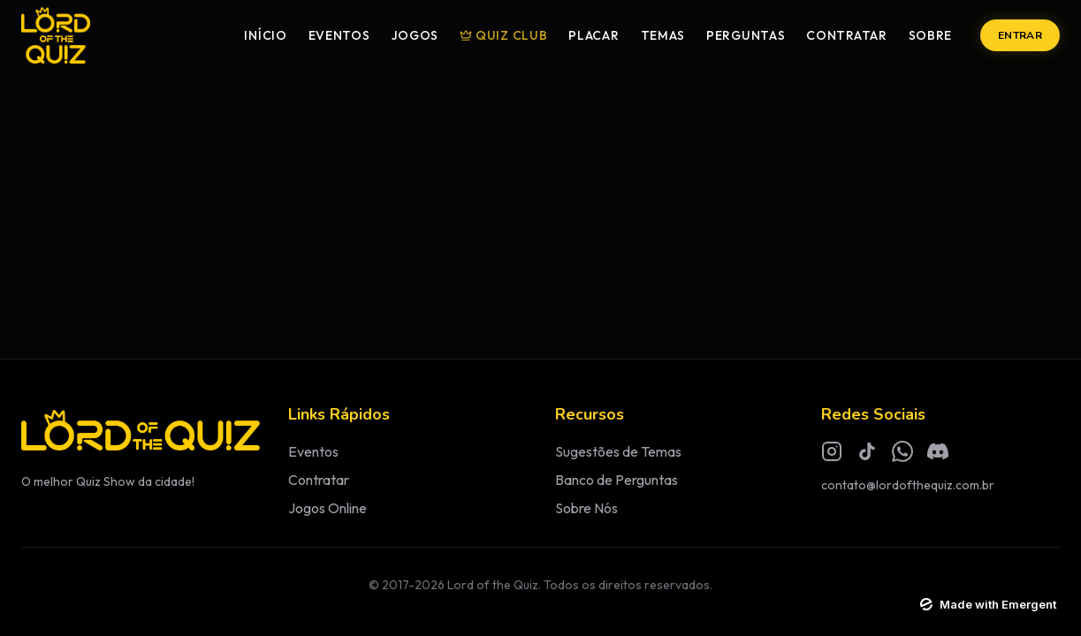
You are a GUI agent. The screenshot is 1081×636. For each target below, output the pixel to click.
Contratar (846, 35)
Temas (663, 35)
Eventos (339, 35)
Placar (593, 35)
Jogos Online (327, 508)
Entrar (1020, 35)
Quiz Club (503, 35)
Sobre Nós (586, 508)
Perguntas (745, 35)
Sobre (931, 35)
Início (265, 35)
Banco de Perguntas (616, 479)
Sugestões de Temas (618, 451)
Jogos (415, 35)
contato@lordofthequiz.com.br (907, 485)
